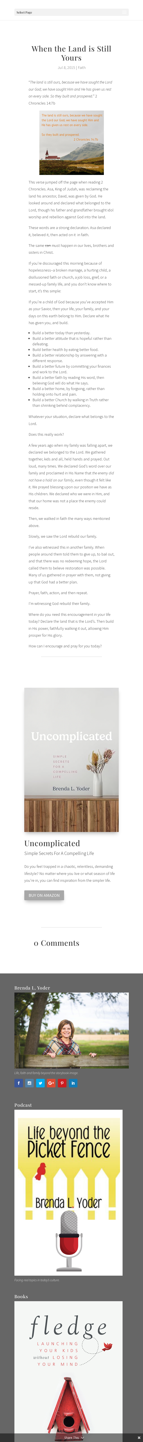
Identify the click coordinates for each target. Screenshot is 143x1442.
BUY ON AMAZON (44, 895)
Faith (82, 67)
